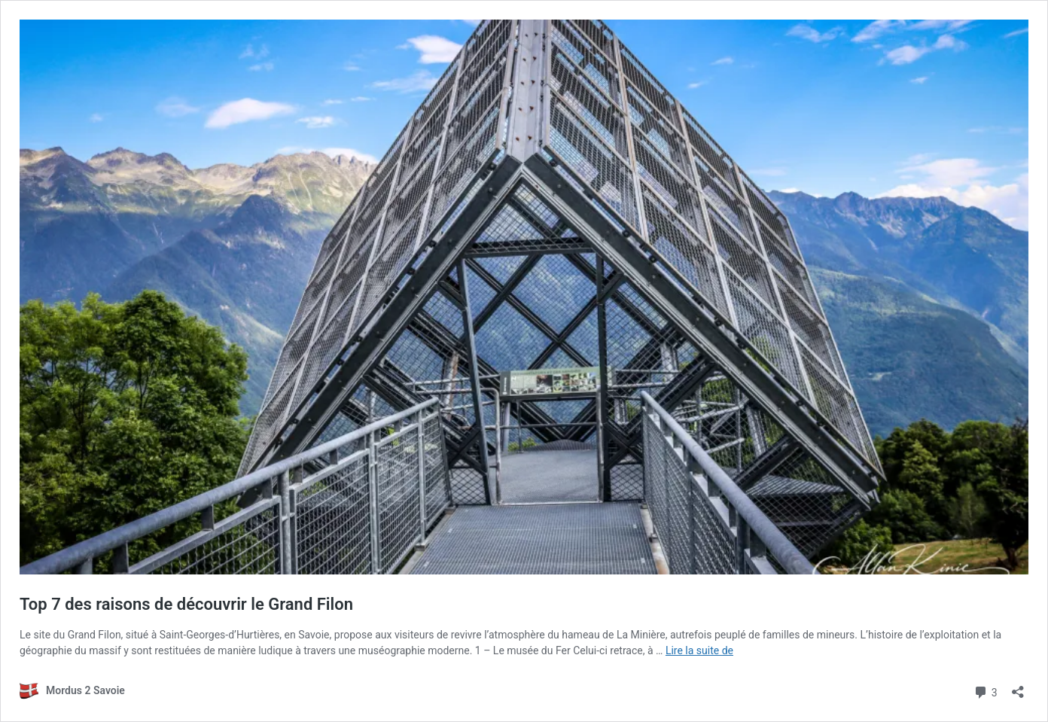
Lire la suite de (699, 650)
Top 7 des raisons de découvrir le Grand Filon (186, 604)
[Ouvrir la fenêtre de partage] (1017, 687)
